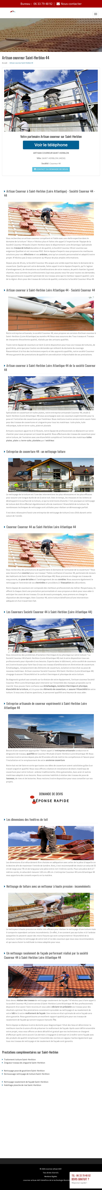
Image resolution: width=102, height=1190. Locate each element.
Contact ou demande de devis (51, 169)
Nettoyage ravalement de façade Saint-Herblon (26, 1081)
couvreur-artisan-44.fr (53, 1169)
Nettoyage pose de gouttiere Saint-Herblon (24, 1070)
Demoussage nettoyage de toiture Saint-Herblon (27, 1074)
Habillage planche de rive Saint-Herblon (22, 1085)
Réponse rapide (51, 800)
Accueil (4, 63)
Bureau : (36, 4)
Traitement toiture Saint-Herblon (20, 1059)
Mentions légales (50, 1176)
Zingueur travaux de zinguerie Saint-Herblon (24, 1062)
